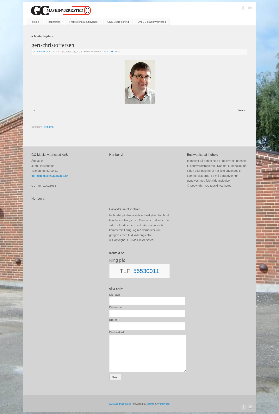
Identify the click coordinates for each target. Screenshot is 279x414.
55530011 (146, 271)
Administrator (42, 51)
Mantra (150, 404)
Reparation (54, 21)
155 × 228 (107, 51)
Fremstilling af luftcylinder (83, 21)
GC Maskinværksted (120, 404)
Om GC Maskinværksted (152, 21)
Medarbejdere (42, 36)
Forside (34, 21)
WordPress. (163, 404)
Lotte (240, 110)
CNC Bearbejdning (118, 21)
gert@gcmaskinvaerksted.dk (49, 175)
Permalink (48, 127)
